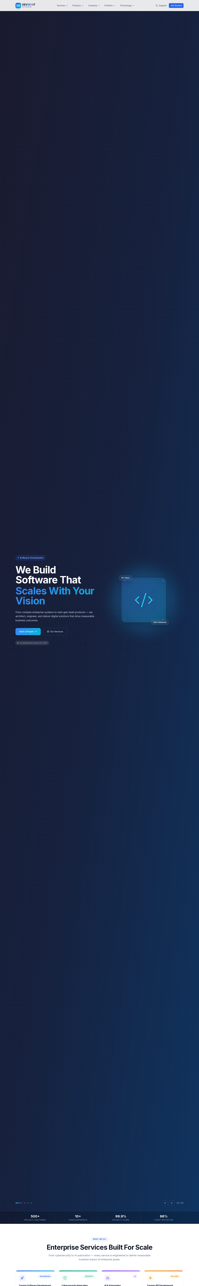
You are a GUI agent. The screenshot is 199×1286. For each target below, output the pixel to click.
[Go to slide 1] (18, 1265)
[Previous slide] (165, 1265)
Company (94, 5)
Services (62, 5)
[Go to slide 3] (28, 1265)
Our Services (55, 662)
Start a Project (28, 662)
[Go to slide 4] (31, 1265)
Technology (127, 5)
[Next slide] (171, 1265)
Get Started (176, 5)
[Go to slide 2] (24, 1265)
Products (78, 5)
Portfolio (110, 5)
